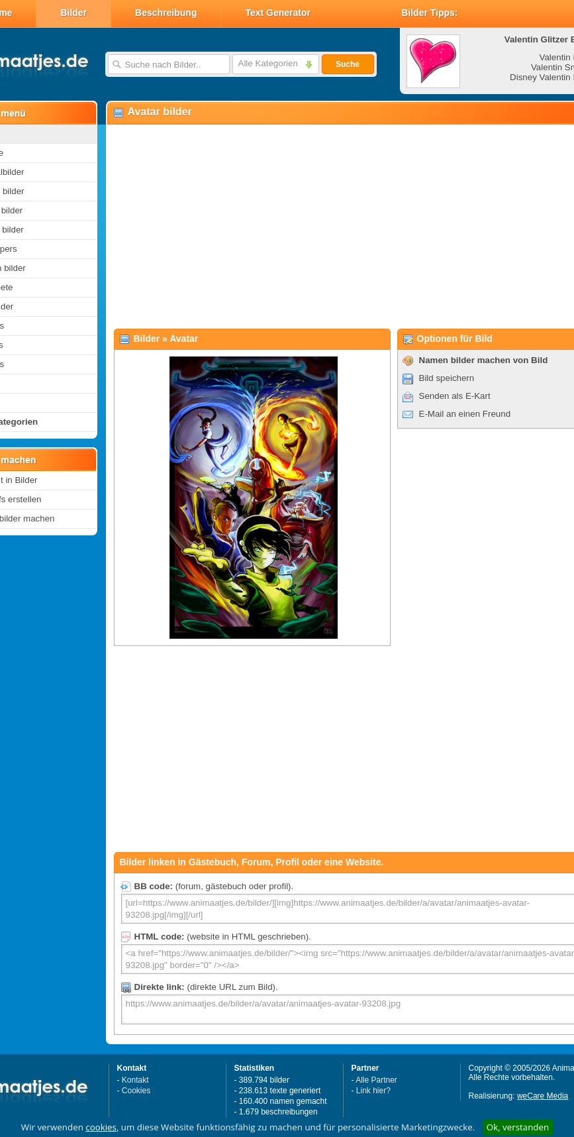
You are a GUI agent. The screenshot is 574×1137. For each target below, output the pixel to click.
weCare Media (542, 1096)
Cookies (136, 1090)
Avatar (183, 338)
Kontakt (135, 1080)
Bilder (73, 12)
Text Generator (278, 12)
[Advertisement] (325, 226)
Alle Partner (376, 1080)
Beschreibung (166, 12)
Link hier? (373, 1090)
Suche (347, 64)
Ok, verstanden (518, 1127)
